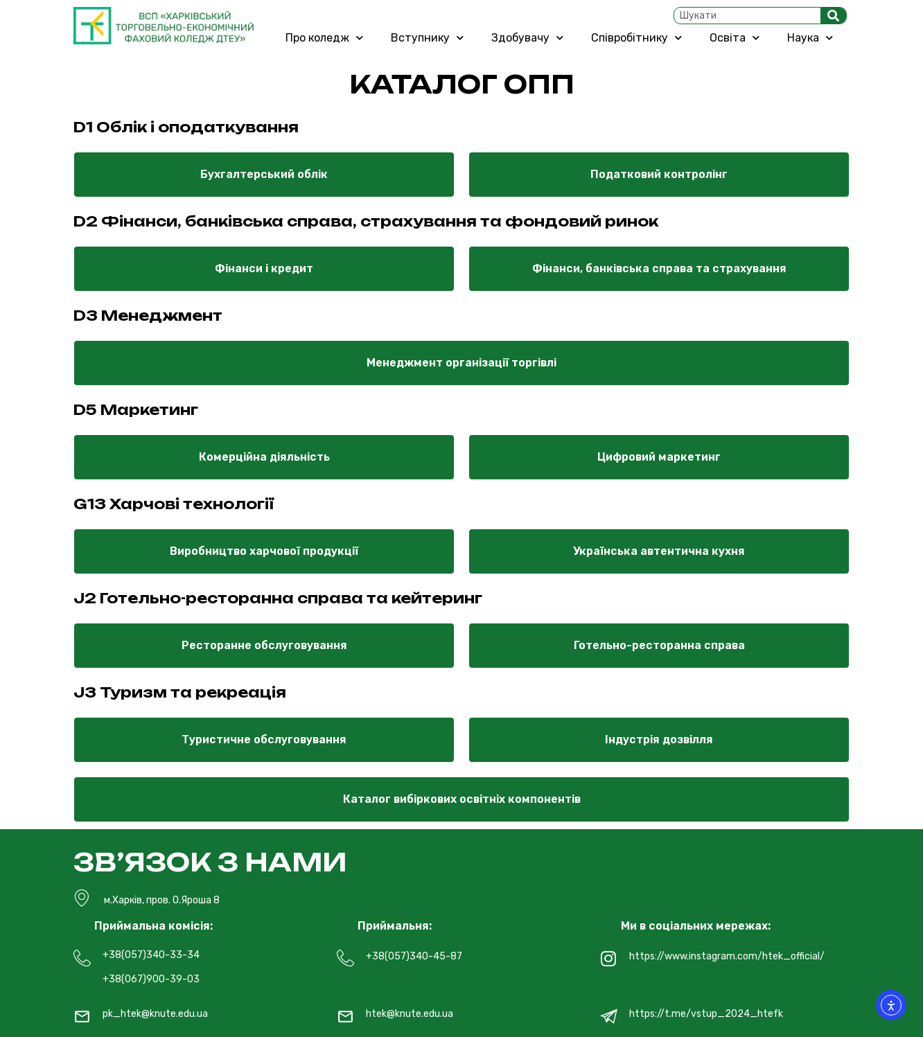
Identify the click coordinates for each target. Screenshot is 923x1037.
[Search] (833, 16)
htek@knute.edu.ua (409, 1014)
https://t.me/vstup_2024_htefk (706, 1014)
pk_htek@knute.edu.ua (155, 1014)
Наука (810, 37)
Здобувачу (527, 37)
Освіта (734, 37)
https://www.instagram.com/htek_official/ (727, 956)
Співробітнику (636, 37)
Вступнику (427, 37)
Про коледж (324, 37)
